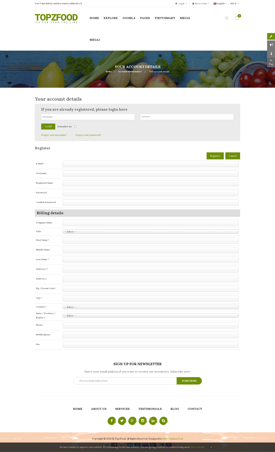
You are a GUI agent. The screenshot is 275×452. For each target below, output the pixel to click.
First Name (42, 240)
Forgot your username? (54, 135)
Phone (39, 325)
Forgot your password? (88, 135)
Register (215, 155)
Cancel (233, 155)
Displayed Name (44, 183)
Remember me (65, 126)
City (39, 298)
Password (41, 192)
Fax (38, 344)
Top (271, 62)
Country (41, 306)
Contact (195, 409)
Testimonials (150, 409)
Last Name (42, 259)
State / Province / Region (45, 315)
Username (41, 173)
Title (38, 231)
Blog (174, 409)
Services (122, 409)
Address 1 (42, 269)
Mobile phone (43, 334)
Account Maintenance (130, 71)
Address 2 (41, 278)
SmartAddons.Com (172, 438)
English (220, 3)
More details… (198, 447)
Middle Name (43, 249)
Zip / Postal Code (46, 288)
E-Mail (40, 163)
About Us (98, 409)
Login (181, 3)
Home (109, 71)
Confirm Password (46, 202)
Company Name (44, 222)
